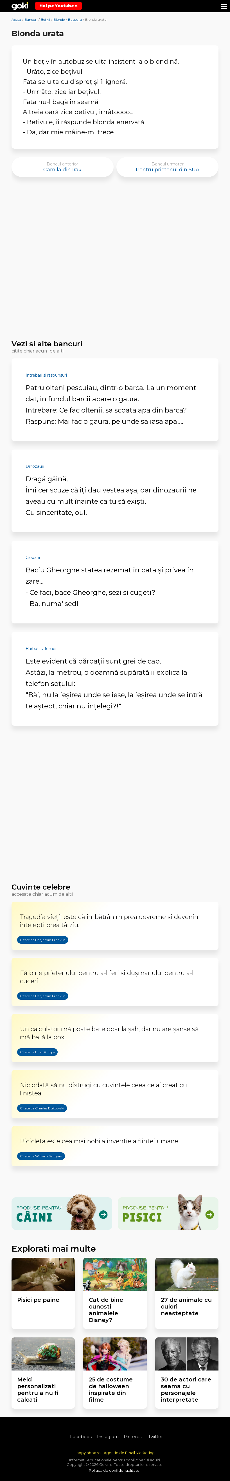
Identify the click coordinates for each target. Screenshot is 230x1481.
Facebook (81, 1436)
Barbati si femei (41, 648)
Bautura (75, 19)
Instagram (108, 1436)
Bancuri (30, 19)
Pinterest (133, 1436)
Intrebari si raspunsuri (46, 375)
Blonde (59, 19)
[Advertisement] (115, 261)
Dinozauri (35, 466)
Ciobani (33, 557)
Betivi (45, 19)
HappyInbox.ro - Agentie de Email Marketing (114, 1452)
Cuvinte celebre (41, 887)
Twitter (155, 1436)
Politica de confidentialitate (114, 1470)
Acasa (16, 19)
